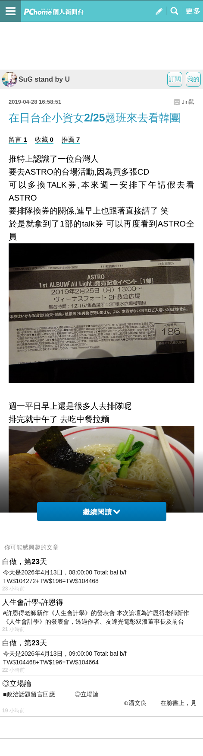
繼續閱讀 (101, 512)
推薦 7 (71, 139)
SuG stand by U (36, 79)
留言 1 (18, 139)
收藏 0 (44, 139)
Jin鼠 (187, 102)
